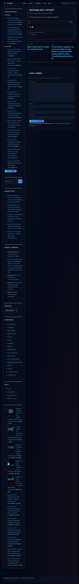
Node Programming (37, 32)
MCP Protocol (11, 356)
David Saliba (49, 13)
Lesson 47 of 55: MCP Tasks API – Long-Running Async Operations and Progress (14, 154)
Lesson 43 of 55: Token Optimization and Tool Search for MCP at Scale (14, 226)
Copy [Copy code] (71, 22)
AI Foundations (12, 324)
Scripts (10, 365)
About (49, 3)
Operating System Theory (15, 362)
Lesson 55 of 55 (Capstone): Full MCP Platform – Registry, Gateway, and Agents (14, 499)
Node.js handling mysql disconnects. (13, 294)
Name (31, 103)
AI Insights (38, 3)
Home (24, 3)
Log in (9, 389)
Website (32, 115)
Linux (44, 3)
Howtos (10, 346)
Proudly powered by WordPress (11, 578)
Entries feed (11, 392)
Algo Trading (11, 330)
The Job (10, 369)
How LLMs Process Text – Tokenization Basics (14, 254)
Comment (32, 81)
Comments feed (12, 395)
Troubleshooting (12, 372)
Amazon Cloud (12, 334)
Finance (10, 337)
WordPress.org (12, 398)
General (10, 340)
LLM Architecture (13, 353)
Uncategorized (12, 375)
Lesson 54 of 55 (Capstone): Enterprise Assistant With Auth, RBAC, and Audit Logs (14, 511)
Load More (10, 171)
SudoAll (10, 3)
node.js (33, 34)
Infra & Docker (12, 349)
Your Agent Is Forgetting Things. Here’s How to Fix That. (15, 270)
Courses (30, 3)
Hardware (10, 343)
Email (31, 109)
